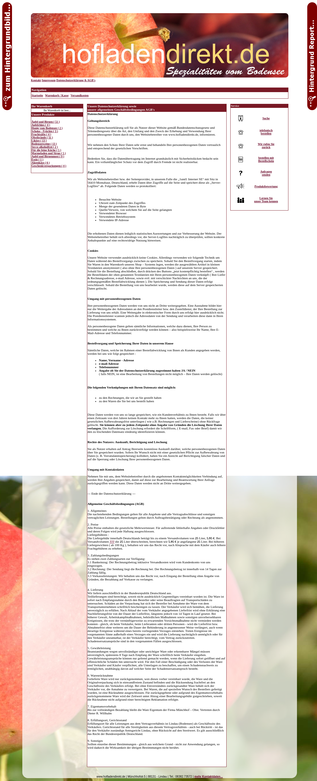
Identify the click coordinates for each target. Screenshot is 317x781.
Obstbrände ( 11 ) (42, 137)
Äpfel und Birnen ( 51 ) (45, 121)
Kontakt (36, 80)
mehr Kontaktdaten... (208, 776)
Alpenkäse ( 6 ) (40, 162)
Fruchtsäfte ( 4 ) (41, 134)
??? (112, 541)
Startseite (37, 95)
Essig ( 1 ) (37, 159)
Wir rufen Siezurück (266, 145)
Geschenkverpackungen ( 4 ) (48, 165)
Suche (266, 118)
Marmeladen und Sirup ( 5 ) (48, 153)
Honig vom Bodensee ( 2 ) (47, 128)
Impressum (49, 80)
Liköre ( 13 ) (39, 140)
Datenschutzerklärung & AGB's (76, 80)
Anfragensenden (266, 173)
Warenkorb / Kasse (57, 95)
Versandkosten (80, 95)
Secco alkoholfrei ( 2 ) (44, 146)
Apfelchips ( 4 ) (40, 124)
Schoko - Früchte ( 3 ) (44, 131)
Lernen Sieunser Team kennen (266, 200)
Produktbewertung (266, 186)
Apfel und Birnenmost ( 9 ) (47, 156)
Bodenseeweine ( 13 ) (44, 143)
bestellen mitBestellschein (266, 159)
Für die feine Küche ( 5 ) (46, 150)
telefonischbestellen (266, 132)
